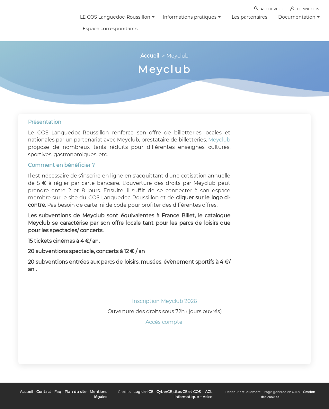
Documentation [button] (299, 17)
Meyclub (219, 140)
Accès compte (165, 322)
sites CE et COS (187, 391)
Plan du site (75, 391)
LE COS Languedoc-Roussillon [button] (117, 17)
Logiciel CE (143, 391)
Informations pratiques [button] (192, 17)
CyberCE (164, 391)
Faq (57, 391)
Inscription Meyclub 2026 (164, 301)
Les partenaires (249, 17)
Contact (43, 391)
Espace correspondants (110, 29)
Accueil (149, 56)
